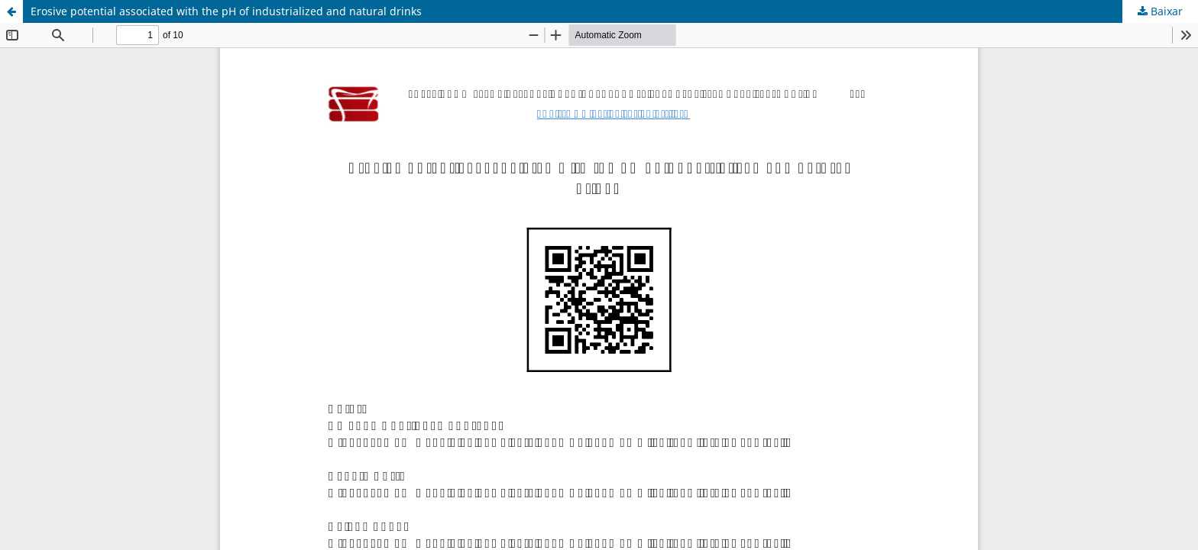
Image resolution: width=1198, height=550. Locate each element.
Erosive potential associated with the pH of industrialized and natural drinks (226, 11)
